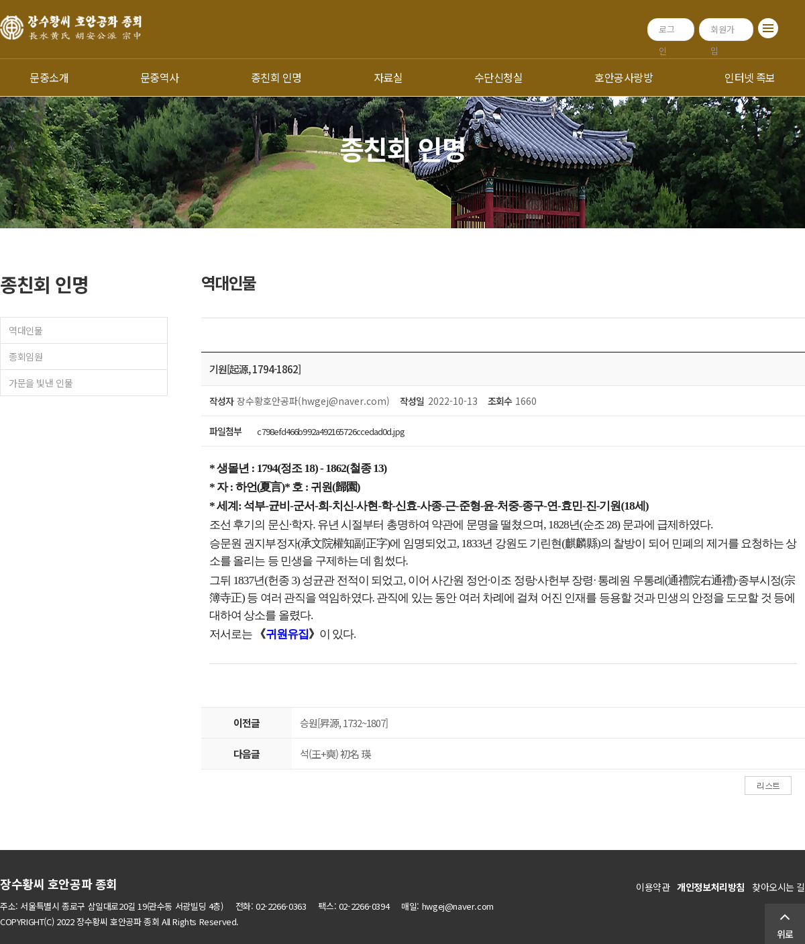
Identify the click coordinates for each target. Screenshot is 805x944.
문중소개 (49, 77)
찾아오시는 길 (778, 887)
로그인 (667, 32)
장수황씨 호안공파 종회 (58, 884)
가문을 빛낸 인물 (40, 382)
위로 (785, 934)
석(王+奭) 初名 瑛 (335, 754)
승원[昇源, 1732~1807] (344, 723)
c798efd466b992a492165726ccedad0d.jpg (330, 431)
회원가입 (722, 32)
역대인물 (25, 330)
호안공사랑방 (623, 77)
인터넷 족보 (749, 77)
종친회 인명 (276, 77)
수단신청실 (498, 77)
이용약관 (652, 887)
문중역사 (159, 77)
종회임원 (25, 356)
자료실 (388, 77)
